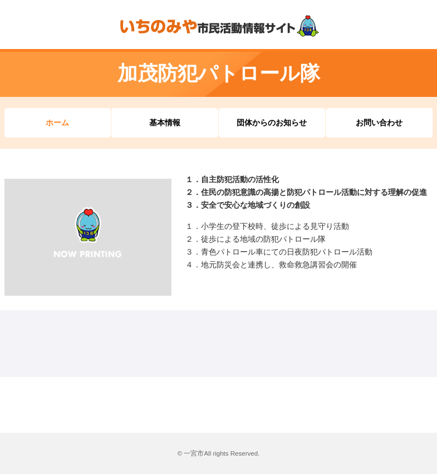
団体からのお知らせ (272, 122)
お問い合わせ (379, 122)
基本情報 (164, 122)
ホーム (57, 122)
